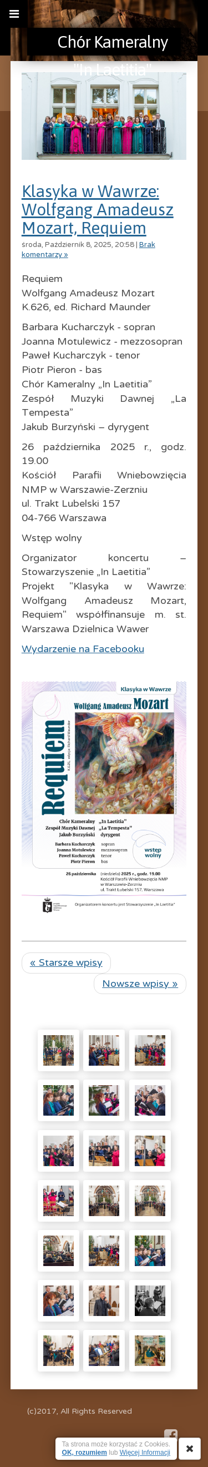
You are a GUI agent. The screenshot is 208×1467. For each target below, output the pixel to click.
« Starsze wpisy (66, 962)
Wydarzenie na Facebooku (83, 649)
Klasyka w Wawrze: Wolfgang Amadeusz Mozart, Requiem (98, 209)
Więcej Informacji (145, 1452)
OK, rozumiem (84, 1452)
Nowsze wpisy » (140, 983)
